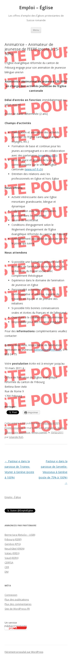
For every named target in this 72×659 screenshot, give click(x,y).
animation (50, 428)
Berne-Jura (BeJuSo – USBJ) (20, 534)
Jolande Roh (16, 437)
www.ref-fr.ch (33, 169)
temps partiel (39, 432)
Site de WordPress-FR (17, 608)
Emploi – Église (36, 8)
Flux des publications (17, 599)
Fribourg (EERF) (50, 423)
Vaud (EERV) (11, 558)
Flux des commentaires (18, 604)
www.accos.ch (47, 155)
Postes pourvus (14, 428)
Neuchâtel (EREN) (14, 548)
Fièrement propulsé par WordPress (24, 652)
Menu (36, 30)
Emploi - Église (13, 497)
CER (7, 567)
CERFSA (9, 562)
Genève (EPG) (13, 544)
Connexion (11, 595)
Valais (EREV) (12, 553)
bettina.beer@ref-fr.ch (47, 349)
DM (6, 571)
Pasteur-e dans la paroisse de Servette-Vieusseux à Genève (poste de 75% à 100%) (53, 472)
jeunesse (24, 432)
